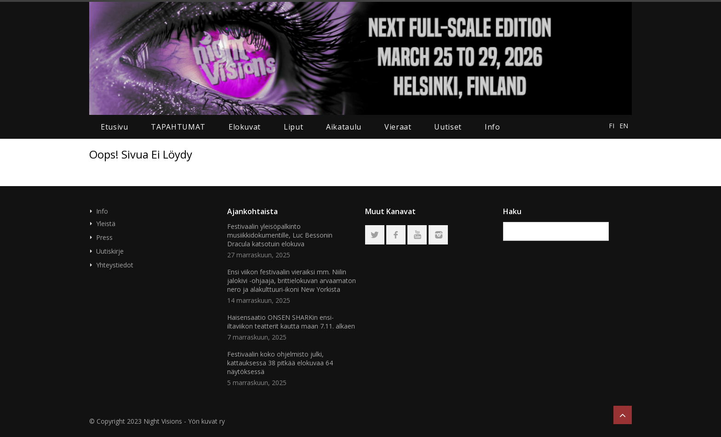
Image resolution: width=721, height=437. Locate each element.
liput (293, 127)
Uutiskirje (110, 251)
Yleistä (105, 223)
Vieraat (397, 127)
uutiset (447, 127)
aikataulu (343, 127)
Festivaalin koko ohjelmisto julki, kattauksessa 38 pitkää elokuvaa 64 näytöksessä (280, 363)
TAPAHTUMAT (178, 127)
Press (104, 237)
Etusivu (114, 127)
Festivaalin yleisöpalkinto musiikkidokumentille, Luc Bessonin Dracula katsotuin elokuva (279, 235)
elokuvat (245, 127)
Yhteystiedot (114, 265)
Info (492, 127)
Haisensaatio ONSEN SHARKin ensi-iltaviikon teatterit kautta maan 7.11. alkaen (291, 321)
